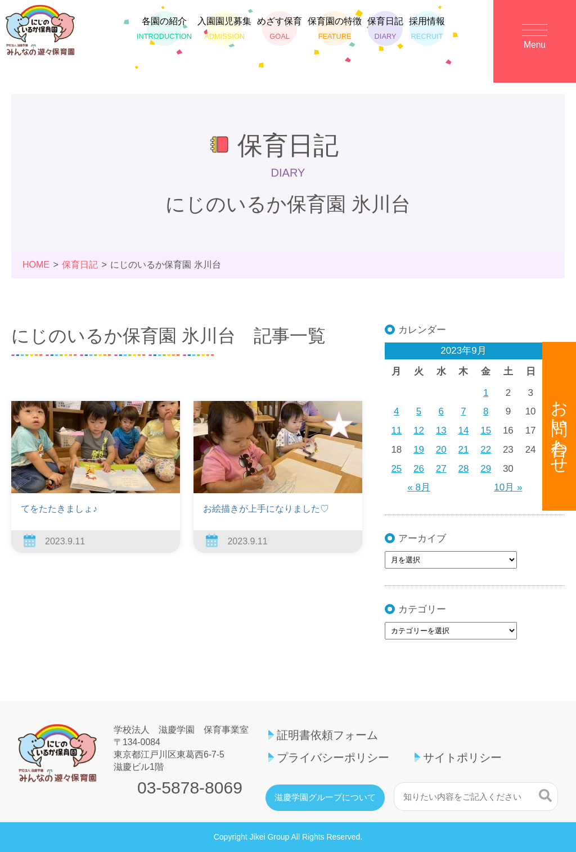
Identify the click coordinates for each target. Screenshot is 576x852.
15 (485, 430)
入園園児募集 (224, 36)
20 (441, 449)
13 (441, 430)
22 (485, 449)
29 (485, 468)
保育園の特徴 (335, 36)
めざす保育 (279, 36)
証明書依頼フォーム (327, 735)
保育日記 (385, 36)
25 (396, 468)
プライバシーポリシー (333, 757)
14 (463, 430)
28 (463, 468)
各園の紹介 (164, 36)
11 (396, 430)
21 (463, 449)
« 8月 (418, 487)
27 (441, 468)
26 (418, 468)
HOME (36, 264)
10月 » (508, 487)
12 (418, 430)
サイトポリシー (462, 757)
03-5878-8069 (189, 787)
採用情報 (427, 36)
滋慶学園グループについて (325, 797)
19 (418, 449)
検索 (545, 795)
